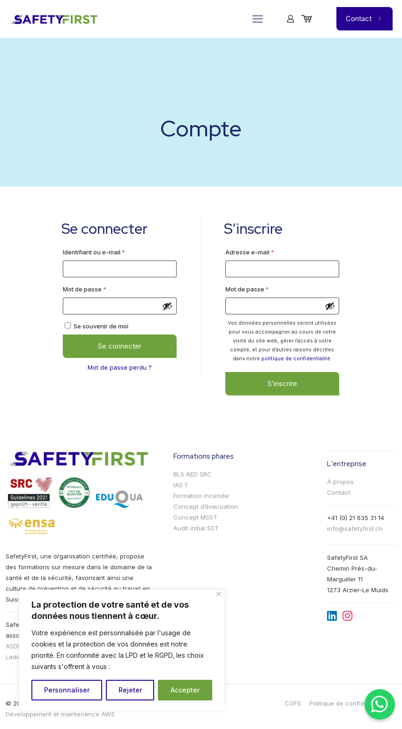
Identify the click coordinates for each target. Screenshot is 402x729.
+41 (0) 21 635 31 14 (355, 517)
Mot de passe (100, 288)
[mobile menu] (258, 19)
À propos (340, 481)
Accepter (185, 690)
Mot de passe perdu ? (120, 367)
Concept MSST (195, 517)
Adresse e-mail (265, 251)
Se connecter (119, 346)
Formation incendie (201, 495)
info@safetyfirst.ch (355, 528)
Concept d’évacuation (205, 506)
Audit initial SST (196, 528)
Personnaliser (66, 690)
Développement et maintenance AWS (60, 714)
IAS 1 (180, 485)
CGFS (293, 703)
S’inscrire (282, 383)
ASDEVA (17, 646)
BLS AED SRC (192, 474)
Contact (364, 18)
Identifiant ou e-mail (109, 251)
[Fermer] (218, 594)
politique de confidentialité (295, 358)
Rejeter (130, 690)
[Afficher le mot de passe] (167, 306)
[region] (122, 649)
